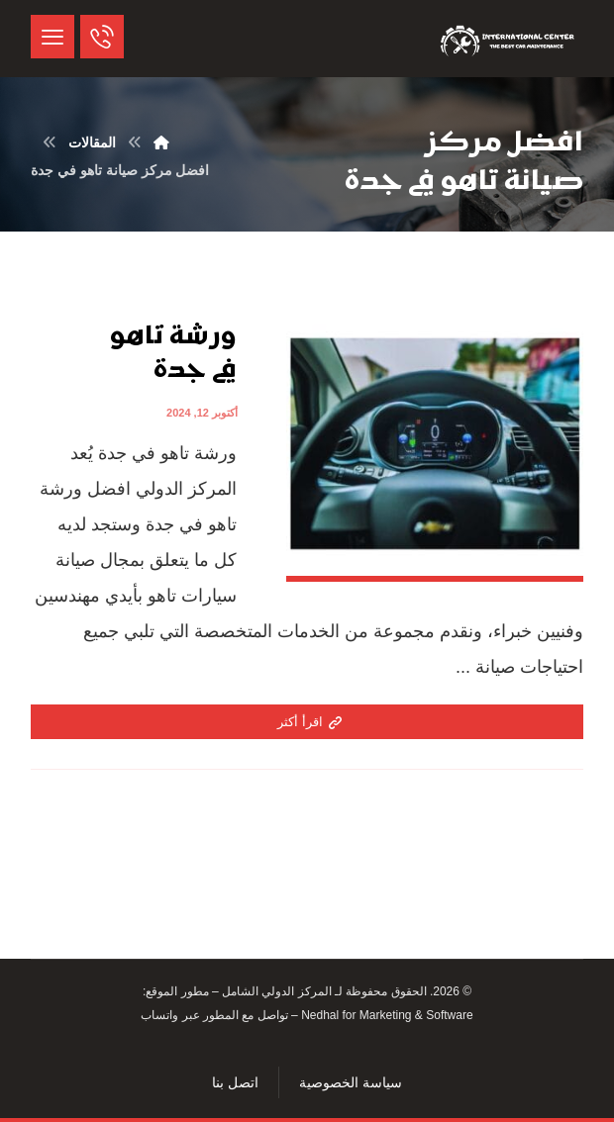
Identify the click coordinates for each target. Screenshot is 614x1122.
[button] (52, 36)
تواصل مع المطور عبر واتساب (214, 1015)
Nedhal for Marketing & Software (385, 1015)
